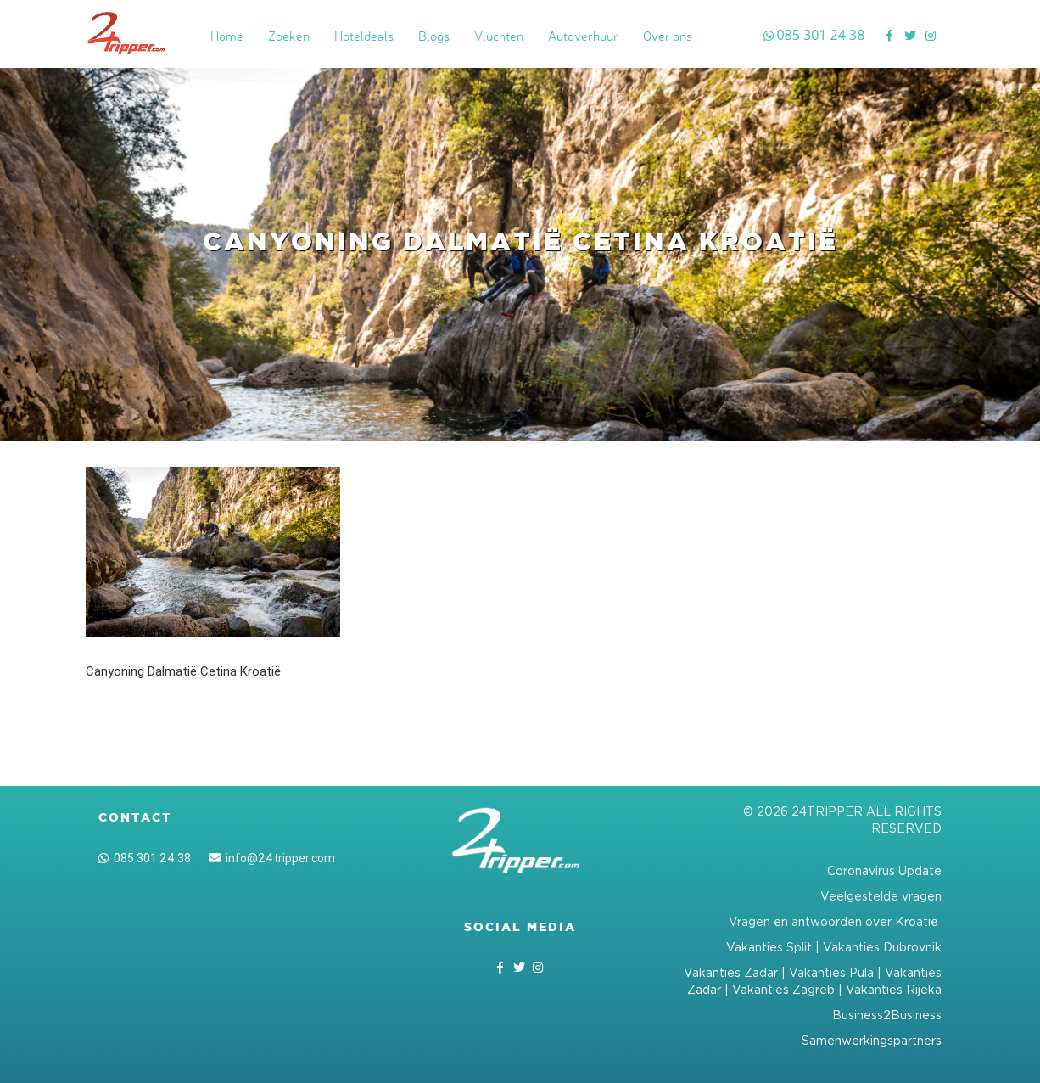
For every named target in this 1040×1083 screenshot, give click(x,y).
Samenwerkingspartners (872, 1040)
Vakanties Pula (831, 972)
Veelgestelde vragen (881, 895)
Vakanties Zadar (731, 972)
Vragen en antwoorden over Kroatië (835, 921)
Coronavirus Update (884, 870)
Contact (134, 817)
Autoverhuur (583, 36)
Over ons (667, 36)
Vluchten (498, 36)
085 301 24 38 (144, 858)
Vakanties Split (769, 946)
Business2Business (887, 1014)
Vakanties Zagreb (783, 989)
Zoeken (289, 36)
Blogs (434, 36)
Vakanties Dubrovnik (882, 946)
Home (226, 36)
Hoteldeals (364, 36)
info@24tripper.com (272, 858)
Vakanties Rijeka (894, 989)
